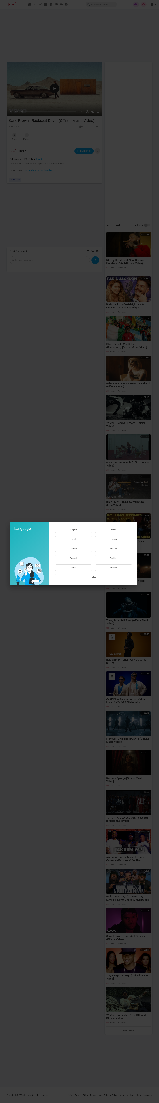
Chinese (113, 567)
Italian (93, 577)
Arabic (114, 530)
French (114, 539)
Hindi (73, 567)
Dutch (73, 539)
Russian (113, 549)
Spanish (73, 558)
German (73, 549)
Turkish (113, 558)
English (73, 530)
